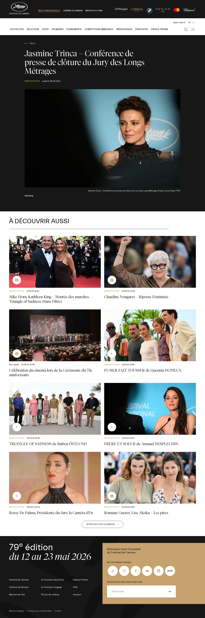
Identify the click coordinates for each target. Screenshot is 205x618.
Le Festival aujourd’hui (52, 579)
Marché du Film (17, 594)
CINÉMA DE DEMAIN (72, 11)
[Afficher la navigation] (193, 29)
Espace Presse (159, 29)
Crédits (58, 611)
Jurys (45, 29)
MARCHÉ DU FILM (93, 11)
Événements (73, 29)
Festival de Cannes (19, 579)
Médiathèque (124, 29)
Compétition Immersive (99, 29)
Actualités (17, 29)
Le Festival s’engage (51, 587)
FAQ (75, 587)
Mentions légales (16, 611)
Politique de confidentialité (39, 611)
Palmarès (57, 29)
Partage (29, 196)
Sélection (33, 29)
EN (193, 23)
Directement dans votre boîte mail (124, 582)
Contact (77, 594)
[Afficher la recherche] (186, 29)
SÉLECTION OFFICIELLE (49, 11)
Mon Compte (179, 23)
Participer (141, 29)
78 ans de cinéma (50, 594)
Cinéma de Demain (19, 587)
